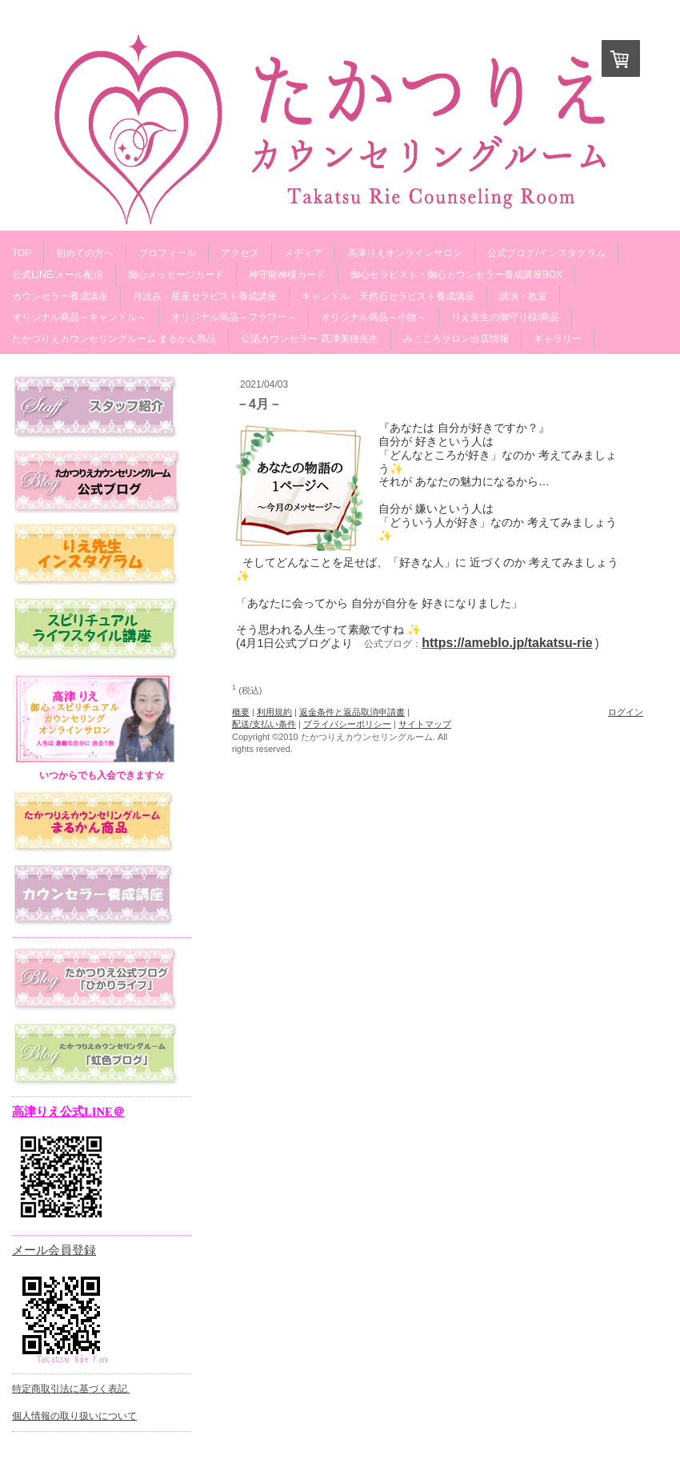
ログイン (625, 712)
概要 (241, 712)
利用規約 (274, 712)
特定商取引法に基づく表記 (71, 1388)
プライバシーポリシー (347, 724)
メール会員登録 (54, 1250)
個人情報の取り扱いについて (74, 1416)
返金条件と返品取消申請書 (352, 712)
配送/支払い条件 (264, 724)
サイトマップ (424, 724)
